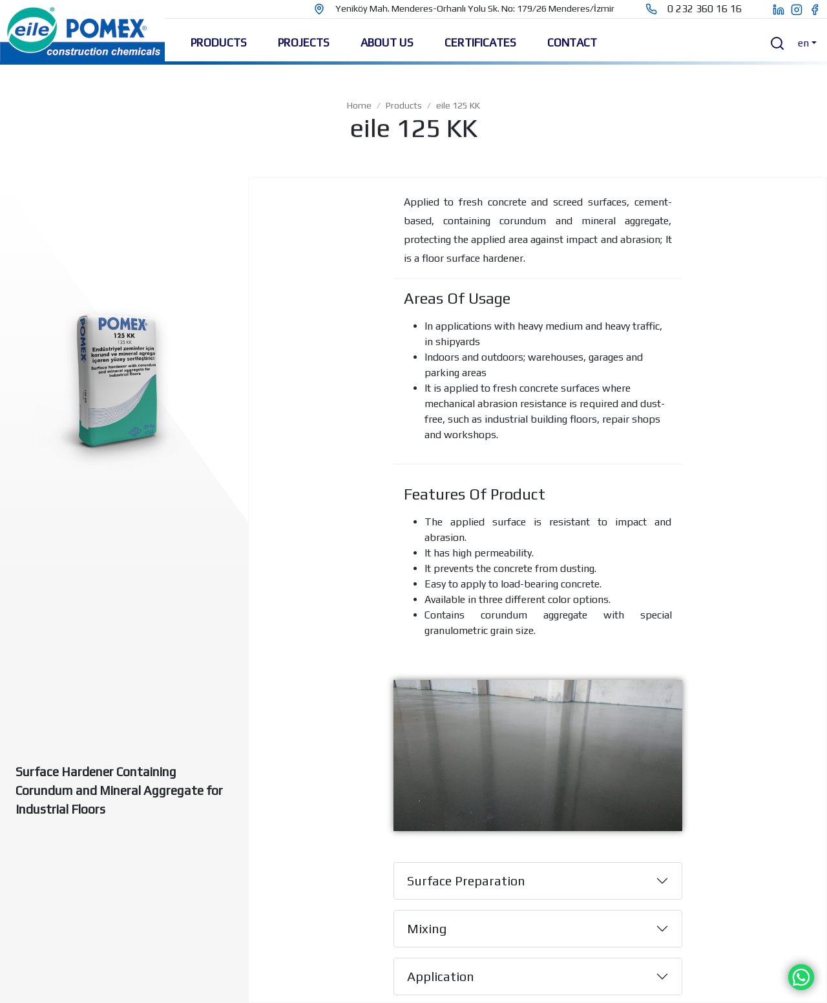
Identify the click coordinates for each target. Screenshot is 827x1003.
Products (404, 105)
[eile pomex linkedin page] (771, 9)
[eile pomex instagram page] (800, 9)
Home (359, 105)
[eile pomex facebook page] (818, 9)
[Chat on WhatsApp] (801, 976)
